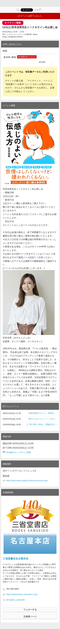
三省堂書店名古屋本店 (15, 558)
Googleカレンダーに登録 (18, 452)
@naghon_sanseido (15, 600)
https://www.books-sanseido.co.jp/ (22, 594)
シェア (37, 9)
